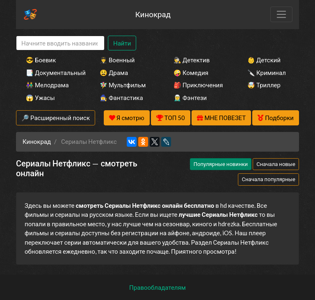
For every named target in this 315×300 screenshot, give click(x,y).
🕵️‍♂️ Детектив (191, 60)
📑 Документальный (52, 72)
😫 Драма (114, 72)
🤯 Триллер (264, 85)
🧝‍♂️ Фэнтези (190, 97)
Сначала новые (275, 164)
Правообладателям (157, 287)
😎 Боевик (41, 60)
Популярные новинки (221, 164)
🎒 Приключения (198, 85)
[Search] (60, 43)
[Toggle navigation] (281, 14)
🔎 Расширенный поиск (55, 117)
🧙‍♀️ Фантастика (121, 97)
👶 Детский (264, 60)
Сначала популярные (268, 179)
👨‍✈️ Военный (117, 60)
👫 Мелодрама (47, 85)
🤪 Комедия (190, 72)
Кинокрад (153, 14)
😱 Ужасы (40, 97)
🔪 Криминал (266, 72)
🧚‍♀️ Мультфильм (123, 85)
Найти (122, 43)
